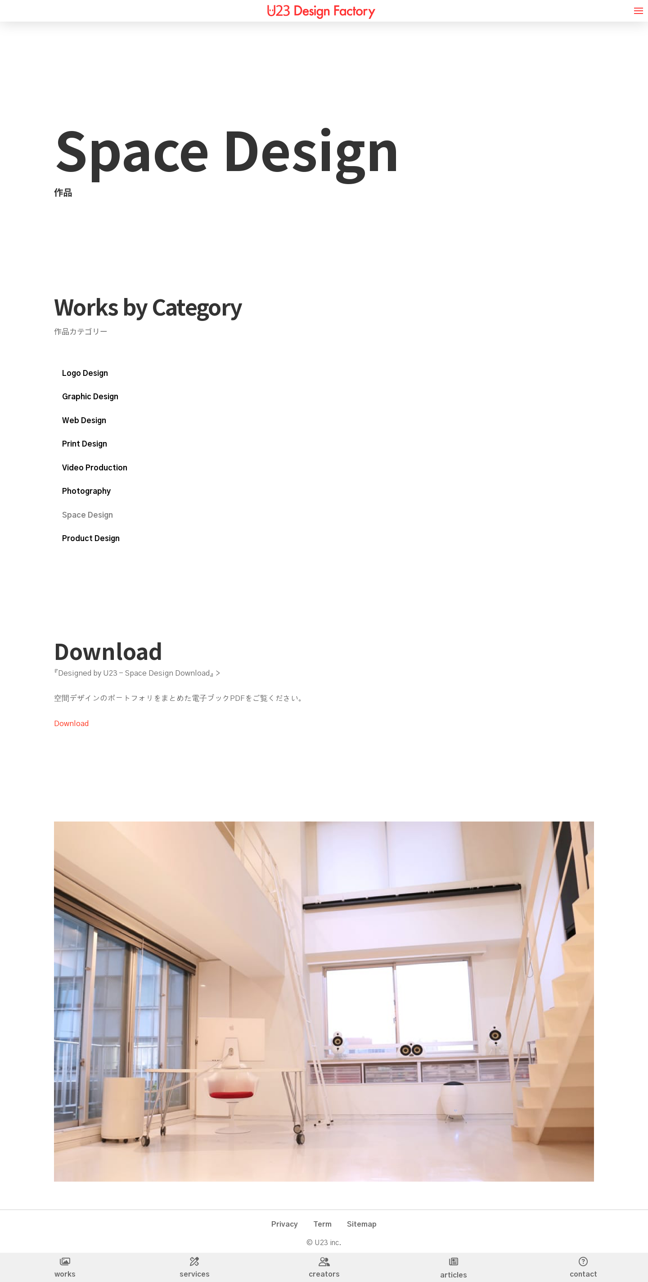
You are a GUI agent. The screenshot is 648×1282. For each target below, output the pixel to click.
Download (71, 723)
